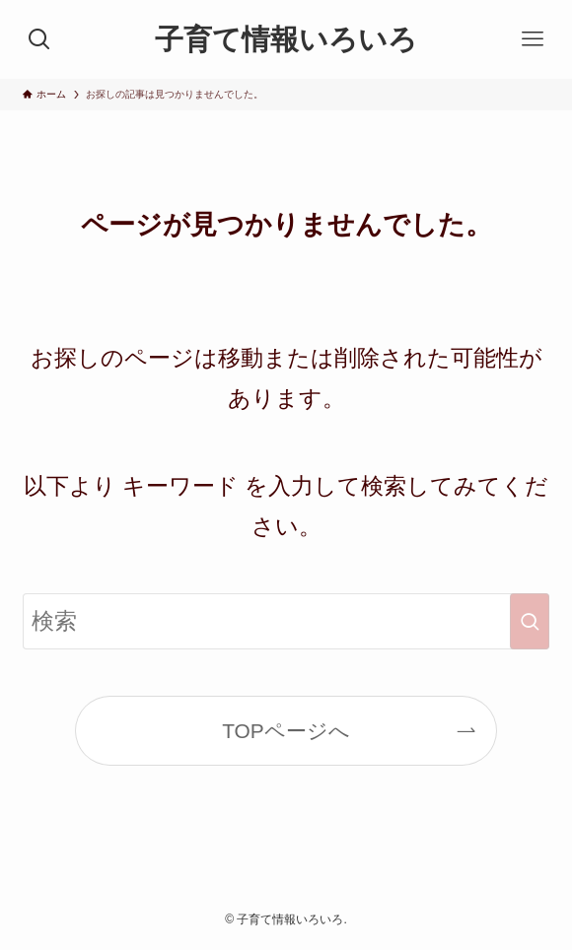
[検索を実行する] (529, 620)
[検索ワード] (286, 620)
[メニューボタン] (532, 39)
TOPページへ (286, 730)
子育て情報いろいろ (286, 40)
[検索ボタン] (39, 39)
